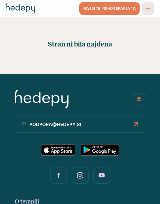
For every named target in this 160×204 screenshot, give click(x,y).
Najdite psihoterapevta (109, 8)
